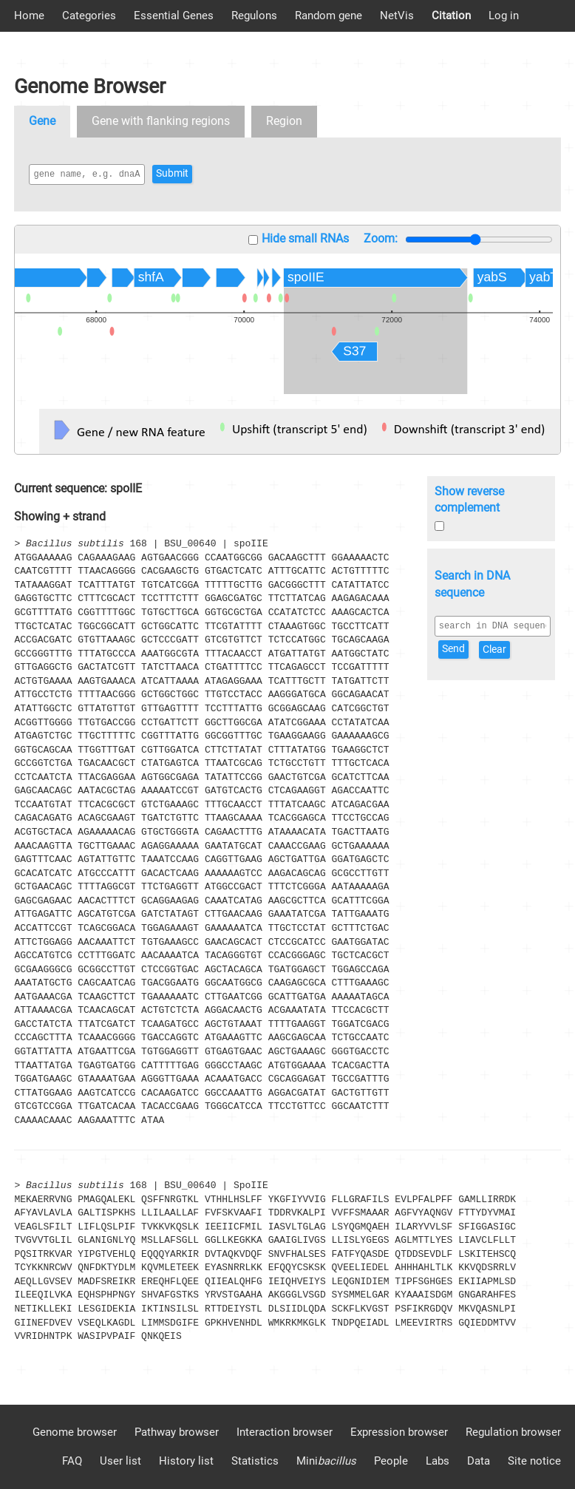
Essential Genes (174, 15)
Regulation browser (513, 1432)
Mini (326, 1461)
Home (29, 15)
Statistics (255, 1461)
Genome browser (75, 1432)
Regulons (254, 15)
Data (478, 1461)
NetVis (397, 15)
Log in (504, 15)
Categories (89, 15)
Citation (451, 15)
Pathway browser (177, 1432)
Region (284, 121)
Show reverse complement (469, 499)
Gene (42, 121)
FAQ (72, 1461)
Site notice (534, 1461)
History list (186, 1461)
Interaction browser (285, 1432)
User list (120, 1461)
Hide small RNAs (305, 238)
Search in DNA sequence (472, 584)
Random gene (328, 15)
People (391, 1461)
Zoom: (381, 238)
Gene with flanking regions (161, 121)
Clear (494, 649)
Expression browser (399, 1432)
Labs (437, 1461)
